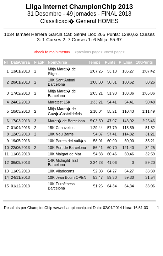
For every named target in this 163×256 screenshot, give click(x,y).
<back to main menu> (52, 52)
